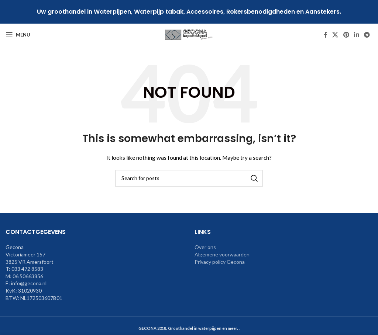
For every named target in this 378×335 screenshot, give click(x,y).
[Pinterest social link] (346, 34)
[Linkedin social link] (356, 34)
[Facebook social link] (325, 34)
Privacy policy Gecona (220, 262)
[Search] (189, 178)
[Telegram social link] (367, 34)
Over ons (205, 247)
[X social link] (335, 34)
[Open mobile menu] (18, 34)
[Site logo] (189, 34)
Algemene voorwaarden (222, 254)
